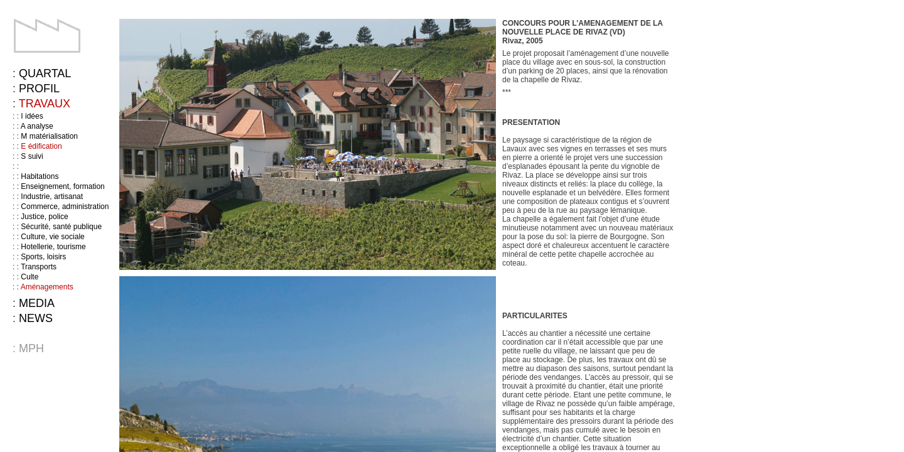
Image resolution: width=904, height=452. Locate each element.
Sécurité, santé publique (61, 226)
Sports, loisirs (43, 256)
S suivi (32, 156)
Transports (38, 266)
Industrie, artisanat (52, 196)
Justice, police (44, 216)
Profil (39, 88)
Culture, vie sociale (52, 236)
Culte (29, 276)
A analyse (37, 126)
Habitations (39, 176)
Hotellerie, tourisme (53, 246)
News (36, 318)
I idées (32, 116)
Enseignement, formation (62, 186)
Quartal (45, 73)
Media (37, 303)
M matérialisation (49, 136)
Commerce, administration (65, 206)
